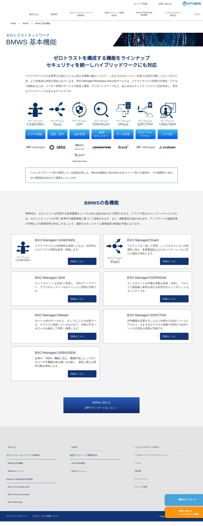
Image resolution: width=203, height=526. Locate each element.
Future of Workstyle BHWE (20, 481)
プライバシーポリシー (16, 520)
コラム (197, 14)
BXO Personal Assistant (19, 497)
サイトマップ (141, 480)
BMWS (25, 23)
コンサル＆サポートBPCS (147, 447)
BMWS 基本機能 (15, 464)
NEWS (54, 14)
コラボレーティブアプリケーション (151, 456)
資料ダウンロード (187, 499)
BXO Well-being (15, 506)
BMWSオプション (16, 472)
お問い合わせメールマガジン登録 (188, 512)
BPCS (173, 14)
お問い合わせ (165, 4)
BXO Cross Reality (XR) (18, 489)
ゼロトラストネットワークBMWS (22, 456)
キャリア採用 (140, 4)
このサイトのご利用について (45, 520)
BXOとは (33, 14)
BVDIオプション (79, 472)
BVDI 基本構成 (78, 464)
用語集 (138, 472)
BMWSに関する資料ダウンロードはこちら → (101, 405)
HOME (13, 23)
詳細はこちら (77, 261)
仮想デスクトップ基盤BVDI (83, 456)
